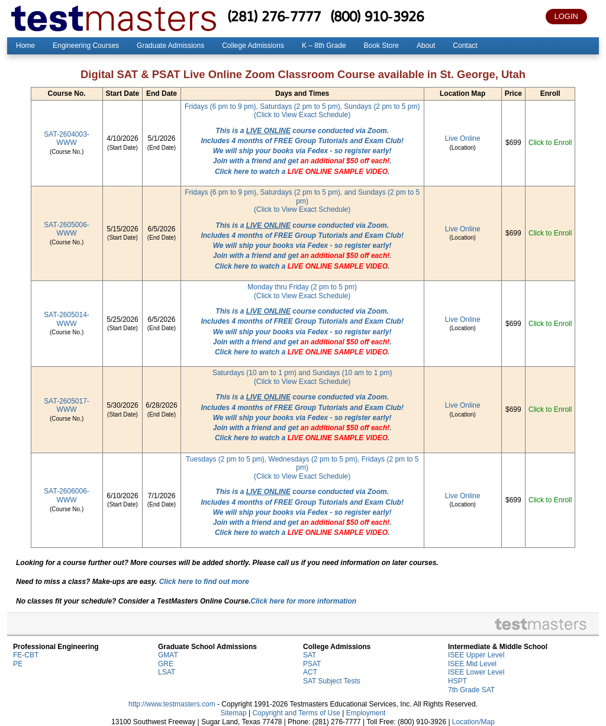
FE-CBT (25, 655)
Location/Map (473, 722)
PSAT (312, 664)
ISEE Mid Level (472, 664)
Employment (366, 713)
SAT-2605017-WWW (66, 405)
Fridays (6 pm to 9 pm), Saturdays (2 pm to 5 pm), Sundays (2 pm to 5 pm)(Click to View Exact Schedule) (302, 111)
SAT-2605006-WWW (66, 229)
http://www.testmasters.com (171, 704)
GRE (165, 664)
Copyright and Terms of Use (296, 713)
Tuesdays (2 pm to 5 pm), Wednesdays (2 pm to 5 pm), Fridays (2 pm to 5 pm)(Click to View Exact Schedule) (302, 467)
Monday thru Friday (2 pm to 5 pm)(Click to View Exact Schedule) (302, 291)
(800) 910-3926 (377, 16)
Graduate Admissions (170, 45)
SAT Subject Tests (331, 681)
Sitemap (234, 713)
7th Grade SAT (471, 690)
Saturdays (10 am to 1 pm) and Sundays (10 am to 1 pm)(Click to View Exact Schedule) (302, 377)
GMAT (168, 655)
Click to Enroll (550, 142)
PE (17, 664)
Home (25, 45)
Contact (465, 45)
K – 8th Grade (324, 45)
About (426, 45)
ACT (310, 672)
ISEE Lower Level (476, 672)
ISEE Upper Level (476, 655)
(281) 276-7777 (274, 16)
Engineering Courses (86, 45)
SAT (309, 655)
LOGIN (566, 16)
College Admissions (253, 45)
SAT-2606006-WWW (66, 495)
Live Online (463, 138)
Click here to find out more (204, 581)
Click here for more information (303, 601)
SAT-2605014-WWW (66, 319)
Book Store (381, 45)
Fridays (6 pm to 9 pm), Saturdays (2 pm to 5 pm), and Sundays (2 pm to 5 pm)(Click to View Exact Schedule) (302, 201)
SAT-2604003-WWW (66, 138)
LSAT (166, 672)
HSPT (457, 681)
